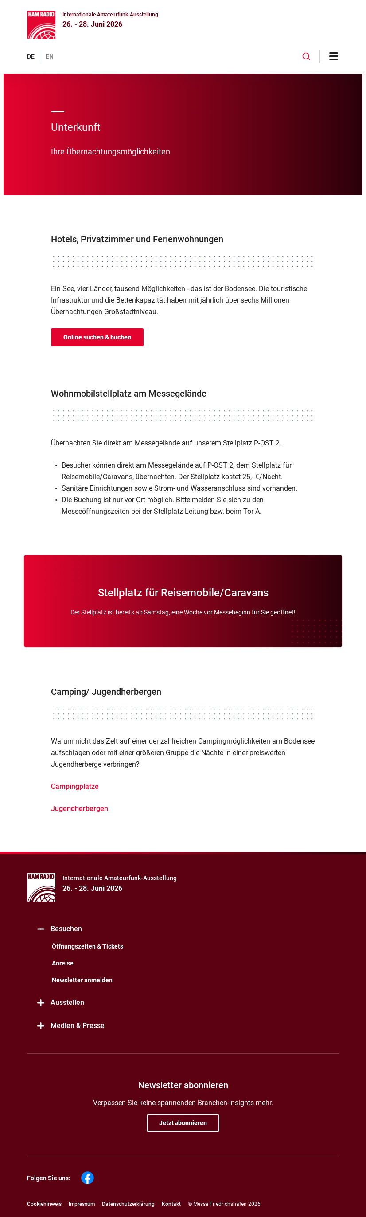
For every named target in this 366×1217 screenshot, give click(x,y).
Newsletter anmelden (82, 980)
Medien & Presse (70, 1026)
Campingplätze (75, 786)
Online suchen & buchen (97, 337)
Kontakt (171, 1204)
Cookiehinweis (44, 1204)
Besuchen (59, 929)
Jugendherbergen (79, 808)
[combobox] (306, 56)
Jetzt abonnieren (183, 1122)
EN (50, 56)
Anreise (63, 963)
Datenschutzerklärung (128, 1204)
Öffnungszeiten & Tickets (87, 946)
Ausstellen (60, 1003)
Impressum (82, 1204)
